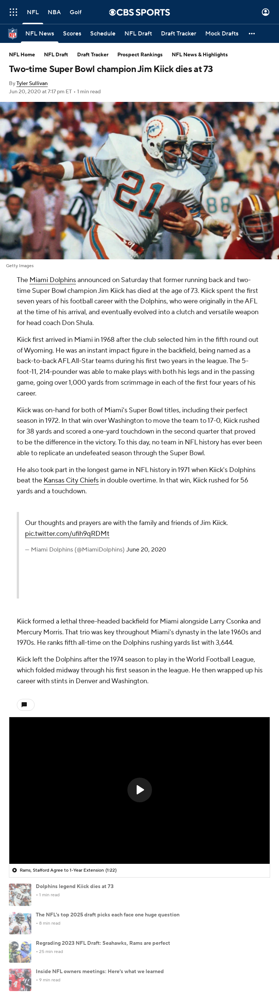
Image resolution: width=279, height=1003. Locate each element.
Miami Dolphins (52, 280)
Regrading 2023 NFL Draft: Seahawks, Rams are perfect (103, 943)
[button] (252, 33)
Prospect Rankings (140, 54)
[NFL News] (39, 33)
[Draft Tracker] (178, 33)
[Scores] (72, 33)
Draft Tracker (92, 54)
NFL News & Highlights (200, 54)
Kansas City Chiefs (71, 480)
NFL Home (22, 54)
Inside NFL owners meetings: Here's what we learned (100, 971)
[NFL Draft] (138, 33)
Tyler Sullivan (32, 83)
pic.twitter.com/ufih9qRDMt (67, 533)
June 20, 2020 (146, 549)
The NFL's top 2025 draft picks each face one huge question (108, 915)
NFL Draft (56, 54)
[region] (139, 790)
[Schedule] (103, 33)
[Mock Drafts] (222, 33)
